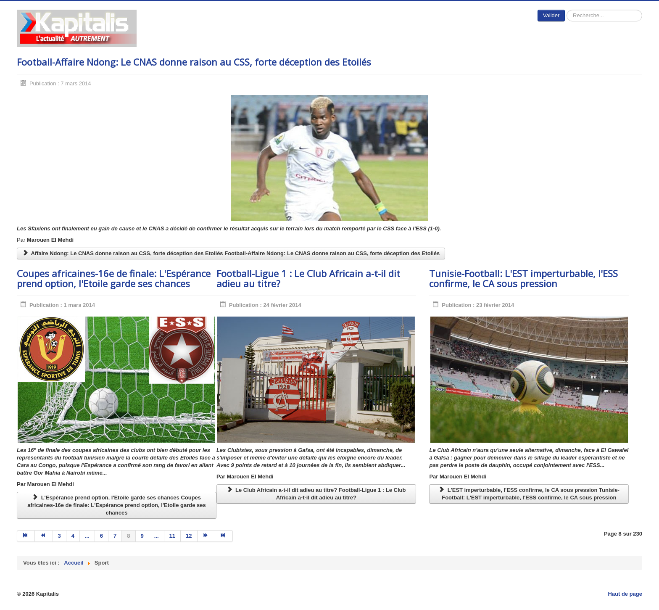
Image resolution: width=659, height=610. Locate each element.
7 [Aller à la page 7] (114, 536)
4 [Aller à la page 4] (72, 536)
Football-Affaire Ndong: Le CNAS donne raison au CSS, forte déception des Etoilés (194, 61)
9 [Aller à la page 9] (142, 536)
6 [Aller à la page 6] (101, 536)
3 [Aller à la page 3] (59, 536)
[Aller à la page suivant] (206, 536)
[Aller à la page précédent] (44, 536)
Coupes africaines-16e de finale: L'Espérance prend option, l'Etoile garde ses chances (114, 278)
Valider (551, 15)
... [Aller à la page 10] (156, 536)
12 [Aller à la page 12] (189, 536)
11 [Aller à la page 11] (172, 536)
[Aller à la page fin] (224, 536)
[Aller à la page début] (26, 536)
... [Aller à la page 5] (87, 536)
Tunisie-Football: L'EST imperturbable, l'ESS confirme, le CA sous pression (523, 278)
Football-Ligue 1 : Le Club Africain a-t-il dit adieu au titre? (308, 278)
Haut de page (625, 594)
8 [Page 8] (128, 536)
